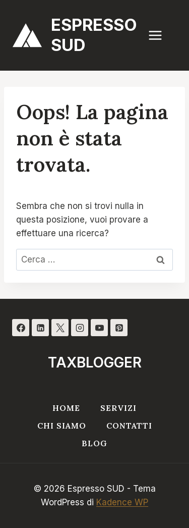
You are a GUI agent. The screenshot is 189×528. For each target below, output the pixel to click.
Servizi (118, 408)
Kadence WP (122, 502)
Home (66, 408)
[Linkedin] (40, 327)
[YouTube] (99, 327)
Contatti (129, 425)
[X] (60, 327)
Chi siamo (61, 425)
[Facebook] (20, 327)
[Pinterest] (119, 327)
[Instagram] (79, 327)
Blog (94, 443)
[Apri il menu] (160, 35)
